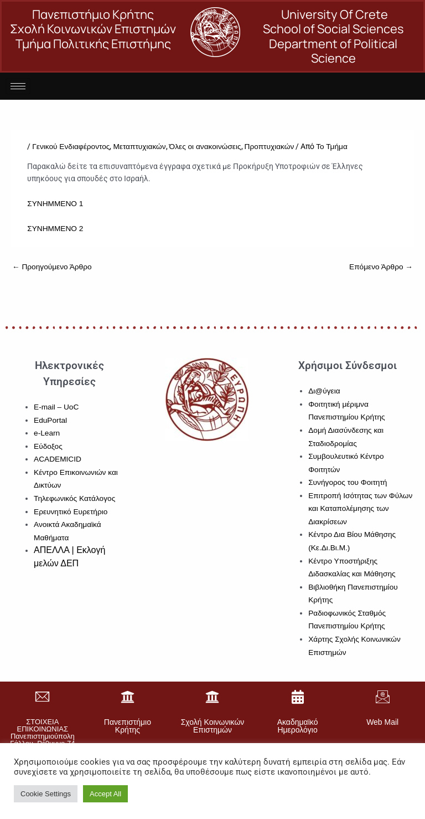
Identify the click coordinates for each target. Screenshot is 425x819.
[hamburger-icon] (18, 86)
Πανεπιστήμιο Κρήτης (127, 726)
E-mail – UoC (56, 407)
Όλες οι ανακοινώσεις (205, 146)
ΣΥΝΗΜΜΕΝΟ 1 (55, 203)
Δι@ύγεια (324, 391)
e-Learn (47, 433)
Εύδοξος (48, 446)
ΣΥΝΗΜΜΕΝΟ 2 (55, 228)
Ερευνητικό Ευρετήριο (70, 512)
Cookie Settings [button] (45, 794)
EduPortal (50, 420)
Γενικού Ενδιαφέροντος (71, 146)
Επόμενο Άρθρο (381, 267)
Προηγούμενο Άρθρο (52, 267)
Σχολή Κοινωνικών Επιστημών (213, 726)
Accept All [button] (105, 794)
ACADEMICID (57, 459)
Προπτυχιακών (269, 146)
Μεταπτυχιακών (139, 146)
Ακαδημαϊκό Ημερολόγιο (297, 726)
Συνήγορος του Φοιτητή (347, 482)
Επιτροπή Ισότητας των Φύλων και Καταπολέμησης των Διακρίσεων (360, 509)
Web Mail (382, 722)
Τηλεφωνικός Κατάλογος (74, 498)
